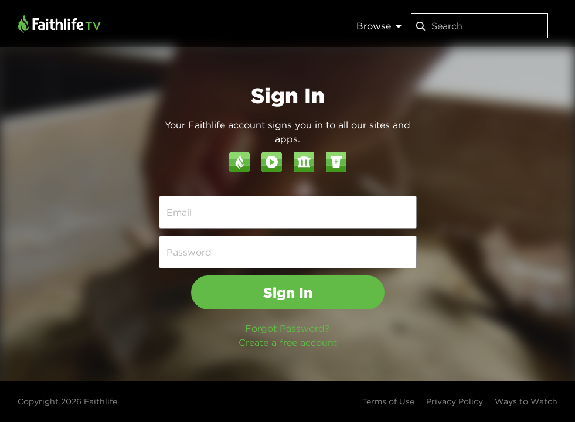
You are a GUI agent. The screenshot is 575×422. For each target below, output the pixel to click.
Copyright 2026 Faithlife (67, 401)
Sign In (287, 292)
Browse (379, 26)
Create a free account (288, 342)
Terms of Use (388, 401)
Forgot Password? (287, 328)
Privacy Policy (454, 401)
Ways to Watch (526, 401)
